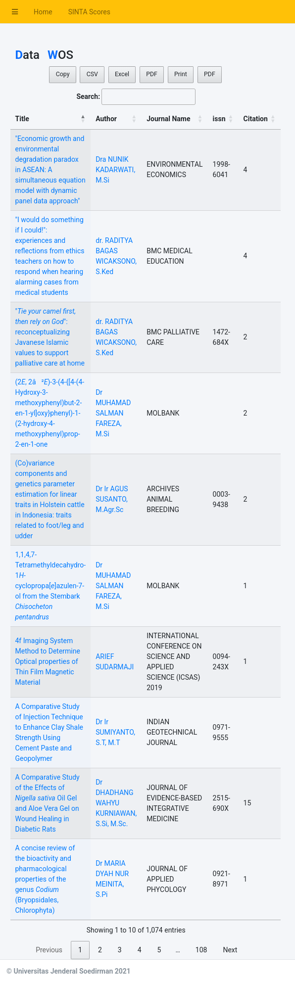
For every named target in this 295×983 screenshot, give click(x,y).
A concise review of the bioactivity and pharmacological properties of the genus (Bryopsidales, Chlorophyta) (45, 879)
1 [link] (80, 950)
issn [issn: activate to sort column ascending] (219, 119)
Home (43, 12)
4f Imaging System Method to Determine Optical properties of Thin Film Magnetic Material (47, 661)
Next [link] (230, 950)
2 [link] (100, 950)
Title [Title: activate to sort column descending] (22, 119)
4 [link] (140, 950)
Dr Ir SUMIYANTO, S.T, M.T (115, 732)
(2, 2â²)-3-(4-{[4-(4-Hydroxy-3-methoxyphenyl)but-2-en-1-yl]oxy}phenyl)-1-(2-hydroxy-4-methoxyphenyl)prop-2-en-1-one (50, 413)
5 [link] (159, 950)
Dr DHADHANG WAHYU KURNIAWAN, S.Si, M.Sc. (116, 803)
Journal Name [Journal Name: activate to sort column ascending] (168, 119)
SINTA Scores (89, 12)
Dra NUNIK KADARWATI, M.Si (115, 169)
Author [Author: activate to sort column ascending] (106, 119)
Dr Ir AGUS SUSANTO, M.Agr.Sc (112, 499)
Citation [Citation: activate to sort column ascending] (256, 119)
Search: (136, 97)
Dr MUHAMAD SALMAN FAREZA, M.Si (113, 413)
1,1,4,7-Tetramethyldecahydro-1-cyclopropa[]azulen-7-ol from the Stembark (50, 586)
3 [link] (120, 950)
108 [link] (201, 950)
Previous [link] (49, 950)
